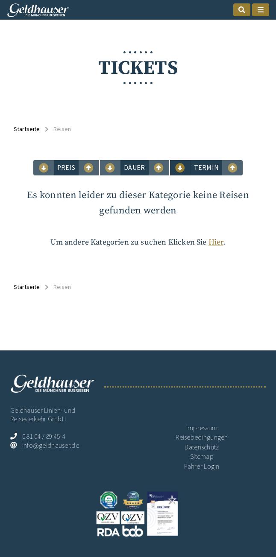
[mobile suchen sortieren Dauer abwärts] (159, 167)
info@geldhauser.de (50, 445)
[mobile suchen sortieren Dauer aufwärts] (110, 167)
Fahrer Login (201, 466)
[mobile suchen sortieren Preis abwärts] (89, 167)
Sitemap (202, 456)
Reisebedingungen (202, 437)
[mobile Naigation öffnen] (260, 9)
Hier (215, 242)
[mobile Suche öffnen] (241, 9)
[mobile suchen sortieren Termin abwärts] (232, 167)
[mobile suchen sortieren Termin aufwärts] (180, 167)
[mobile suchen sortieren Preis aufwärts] (43, 167)
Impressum (202, 428)
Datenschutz (202, 447)
